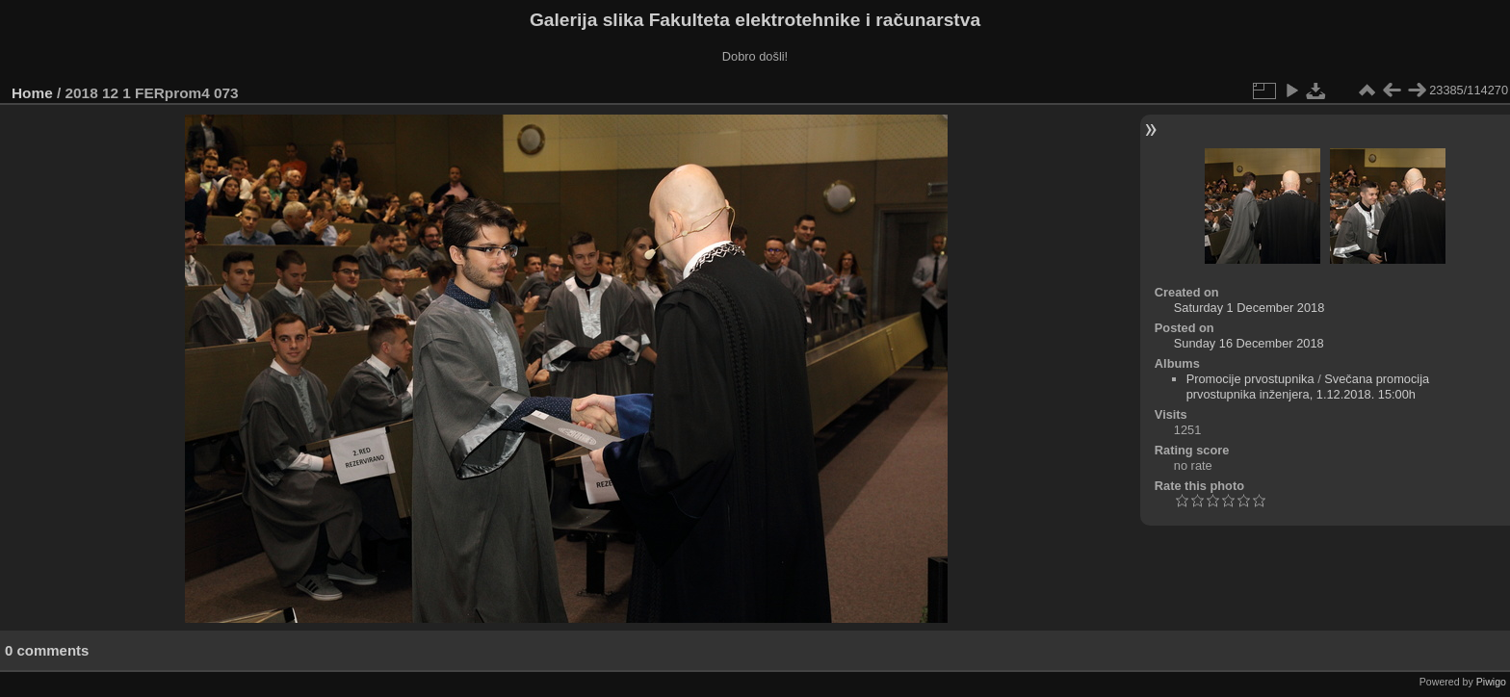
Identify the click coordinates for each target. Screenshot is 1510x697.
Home (32, 93)
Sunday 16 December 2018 (1249, 343)
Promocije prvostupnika (1250, 379)
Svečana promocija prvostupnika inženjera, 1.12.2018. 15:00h (1308, 386)
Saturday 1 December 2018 (1249, 307)
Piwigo (1491, 681)
